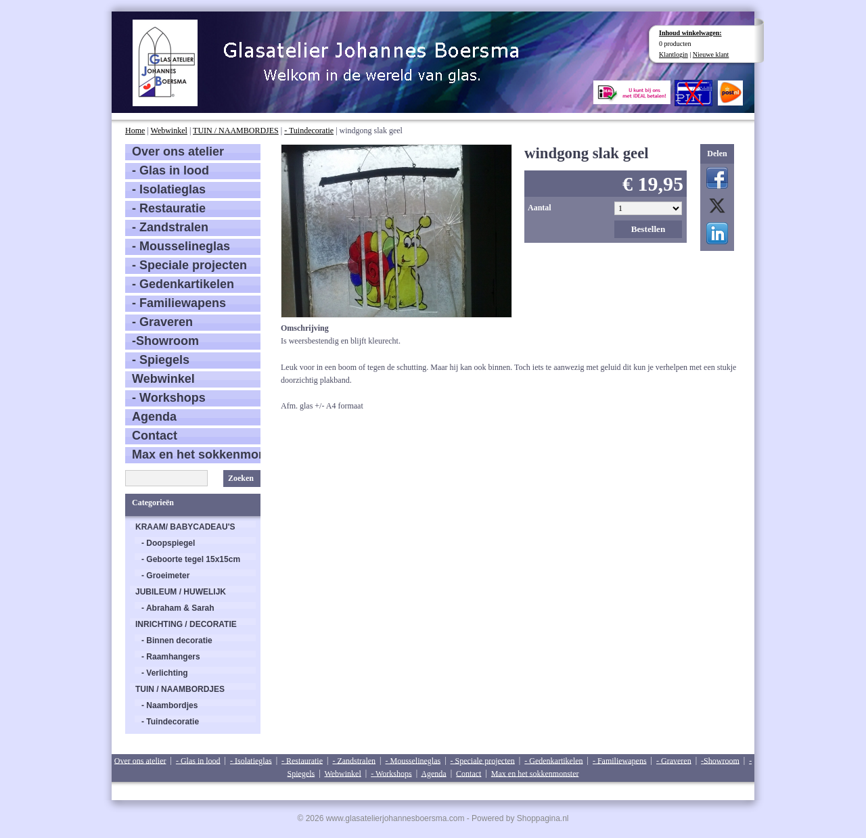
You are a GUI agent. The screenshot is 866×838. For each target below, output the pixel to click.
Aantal (539, 207)
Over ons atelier (178, 151)
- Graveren (162, 322)
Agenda (154, 416)
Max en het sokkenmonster (196, 454)
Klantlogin (673, 54)
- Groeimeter (165, 575)
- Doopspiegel (168, 543)
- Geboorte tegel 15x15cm (190, 559)
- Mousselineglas (181, 246)
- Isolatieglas (169, 189)
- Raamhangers (170, 656)
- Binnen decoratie (176, 640)
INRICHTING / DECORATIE (186, 624)
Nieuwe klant (711, 54)
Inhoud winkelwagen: (690, 33)
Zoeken (241, 478)
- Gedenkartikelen (183, 284)
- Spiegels (160, 360)
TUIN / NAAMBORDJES (236, 130)
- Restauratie (169, 208)
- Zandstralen (170, 227)
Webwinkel (169, 130)
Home (135, 130)
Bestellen (648, 229)
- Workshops (169, 397)
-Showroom (165, 341)
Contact (154, 435)
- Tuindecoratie (309, 130)
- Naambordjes (169, 705)
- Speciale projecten (189, 265)
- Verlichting (164, 673)
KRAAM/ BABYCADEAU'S (185, 527)
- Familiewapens (179, 303)
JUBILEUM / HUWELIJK (180, 592)
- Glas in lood (170, 170)
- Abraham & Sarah (177, 608)
